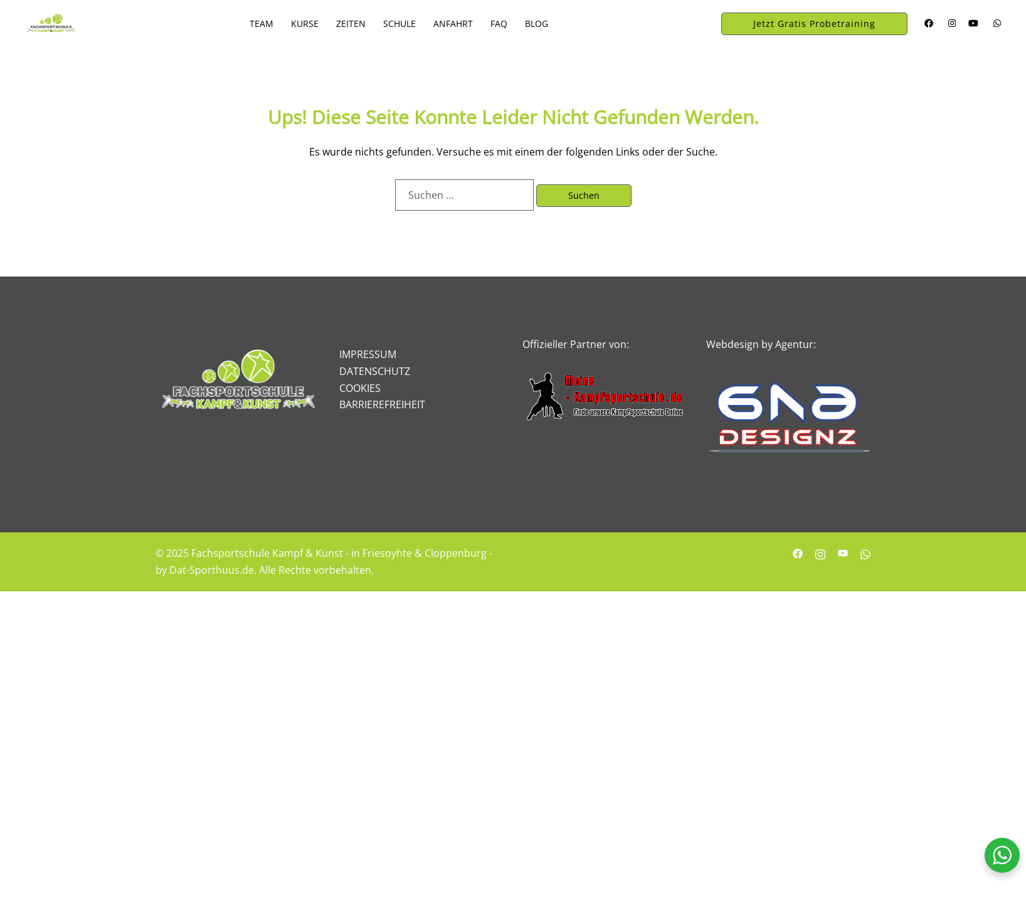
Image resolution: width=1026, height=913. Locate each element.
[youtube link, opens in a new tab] (973, 23)
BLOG (536, 23)
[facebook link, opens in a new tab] (928, 23)
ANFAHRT (453, 23)
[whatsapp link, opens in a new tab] (996, 23)
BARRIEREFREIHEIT (382, 404)
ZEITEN (351, 23)
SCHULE (399, 23)
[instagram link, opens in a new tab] (951, 23)
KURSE (305, 23)
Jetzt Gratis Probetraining (814, 23)
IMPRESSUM (367, 354)
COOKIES (360, 388)
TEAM (261, 23)
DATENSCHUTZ (374, 371)
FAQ (498, 23)
